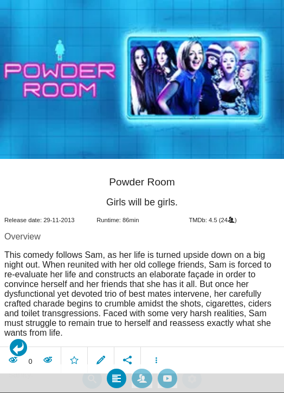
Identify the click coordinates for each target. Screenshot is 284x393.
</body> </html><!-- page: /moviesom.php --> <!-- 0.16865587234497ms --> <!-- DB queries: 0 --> (142, 196)
